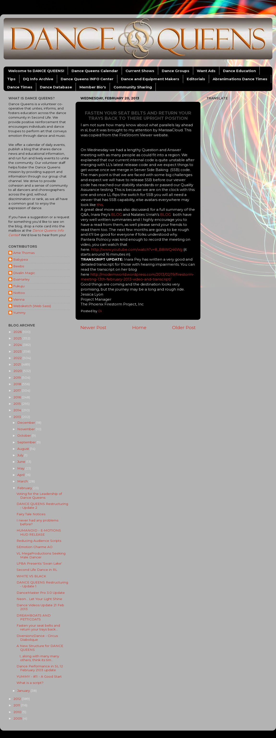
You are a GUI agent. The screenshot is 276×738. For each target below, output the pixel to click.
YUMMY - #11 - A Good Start (39, 676)
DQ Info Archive (38, 79)
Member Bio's (92, 87)
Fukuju (18, 286)
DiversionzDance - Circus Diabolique (37, 637)
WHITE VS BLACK (31, 576)
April (21, 475)
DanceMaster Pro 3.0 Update (41, 593)
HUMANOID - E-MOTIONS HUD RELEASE (39, 532)
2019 (17, 377)
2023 (18, 351)
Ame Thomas (24, 253)
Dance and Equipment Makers (150, 79)
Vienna (18, 299)
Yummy (19, 313)
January (24, 690)
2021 (17, 364)
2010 (17, 712)
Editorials (196, 79)
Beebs (18, 266)
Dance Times (19, 87)
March (23, 481)
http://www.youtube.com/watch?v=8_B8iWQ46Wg (136, 249)
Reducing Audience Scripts (39, 541)
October (24, 435)
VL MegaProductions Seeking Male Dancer (41, 555)
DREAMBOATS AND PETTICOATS (34, 617)
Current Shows (140, 71)
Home (139, 327)
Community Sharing (133, 87)
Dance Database (56, 87)
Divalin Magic (24, 273)
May (21, 468)
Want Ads (206, 71)
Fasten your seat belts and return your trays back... (38, 627)
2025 (18, 338)
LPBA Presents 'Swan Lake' (39, 563)
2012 (17, 699)
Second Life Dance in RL (37, 570)
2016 (17, 397)
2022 (18, 358)
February (25, 488)
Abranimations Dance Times (240, 79)
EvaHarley (21, 279)
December (26, 422)
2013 (17, 417)
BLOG (117, 214)
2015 (17, 404)
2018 (17, 384)
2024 (18, 345)
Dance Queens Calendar (95, 71)
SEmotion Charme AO (35, 547)
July (20, 455)
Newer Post (93, 327)
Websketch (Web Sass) (32, 306)
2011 (17, 705)
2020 (18, 371)
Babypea (20, 259)
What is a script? (30, 683)
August (23, 449)
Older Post (184, 327)
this (100, 205)
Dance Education (239, 71)
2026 (18, 332)
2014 (17, 410)
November (26, 429)
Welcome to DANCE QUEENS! (36, 71)
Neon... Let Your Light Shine (39, 599)
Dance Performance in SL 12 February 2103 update (40, 668)
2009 (18, 718)
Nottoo (19, 293)
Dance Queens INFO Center (87, 79)
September (27, 442)
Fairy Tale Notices (31, 514)
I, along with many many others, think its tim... (38, 658)
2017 (17, 390)
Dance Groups (175, 71)
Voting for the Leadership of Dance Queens (39, 495)
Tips (11, 79)
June (21, 461)
